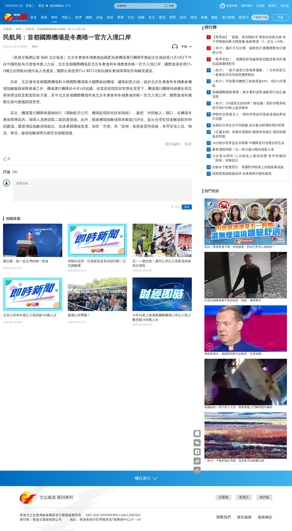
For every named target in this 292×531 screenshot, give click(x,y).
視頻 (110, 17)
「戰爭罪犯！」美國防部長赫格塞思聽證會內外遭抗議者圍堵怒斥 (249, 61)
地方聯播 (228, 17)
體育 (173, 17)
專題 (193, 17)
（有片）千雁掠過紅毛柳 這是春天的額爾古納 (234, 460)
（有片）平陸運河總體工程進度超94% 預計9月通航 (249, 83)
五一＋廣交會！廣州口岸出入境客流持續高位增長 (161, 263)
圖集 (214, 17)
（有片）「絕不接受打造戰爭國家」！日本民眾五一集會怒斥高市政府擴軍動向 (249, 72)
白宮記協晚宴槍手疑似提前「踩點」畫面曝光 (232, 300)
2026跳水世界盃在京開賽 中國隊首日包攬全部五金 (248, 143)
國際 (89, 17)
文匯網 (7, 29)
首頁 (33, 17)
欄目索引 (146, 478)
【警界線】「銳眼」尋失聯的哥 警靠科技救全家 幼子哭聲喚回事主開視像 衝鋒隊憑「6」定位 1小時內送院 (249, 39)
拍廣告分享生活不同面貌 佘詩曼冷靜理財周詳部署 (248, 125)
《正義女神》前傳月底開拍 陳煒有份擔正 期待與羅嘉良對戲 (249, 134)
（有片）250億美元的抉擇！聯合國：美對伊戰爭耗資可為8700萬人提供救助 (249, 105)
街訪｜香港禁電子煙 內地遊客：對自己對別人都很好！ (239, 246)
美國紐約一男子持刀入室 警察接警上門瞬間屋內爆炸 (238, 407)
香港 (44, 17)
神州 (54, 17)
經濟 (78, 17)
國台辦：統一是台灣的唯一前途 (25, 261)
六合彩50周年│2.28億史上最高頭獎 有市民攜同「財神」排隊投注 (249, 158)
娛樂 (141, 17)
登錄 (280, 17)
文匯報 (260, 5)
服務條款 (265, 517)
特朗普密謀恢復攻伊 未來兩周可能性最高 (242, 173)
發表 (186, 206)
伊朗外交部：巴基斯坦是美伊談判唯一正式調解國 (97, 263)
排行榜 (210, 27)
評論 (99, 17)
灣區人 (66, 17)
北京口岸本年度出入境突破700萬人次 (30, 315)
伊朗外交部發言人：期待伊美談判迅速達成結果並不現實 (249, 116)
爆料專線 (246, 5)
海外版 (284, 5)
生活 (151, 17)
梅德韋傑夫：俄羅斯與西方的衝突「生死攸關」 (234, 353)
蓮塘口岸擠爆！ (79, 315)
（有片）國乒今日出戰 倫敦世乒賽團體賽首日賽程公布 (249, 50)
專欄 (204, 17)
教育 (162, 17)
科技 (183, 17)
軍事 (120, 17)
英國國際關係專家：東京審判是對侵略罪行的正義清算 (249, 94)
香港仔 (272, 5)
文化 (131, 17)
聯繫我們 (223, 517)
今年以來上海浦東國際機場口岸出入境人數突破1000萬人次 (161, 317)
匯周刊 (243, 17)
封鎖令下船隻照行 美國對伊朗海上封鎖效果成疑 (248, 167)
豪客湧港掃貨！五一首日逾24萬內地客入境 (243, 149)
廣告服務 (244, 517)
